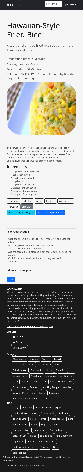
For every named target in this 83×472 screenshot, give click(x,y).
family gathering (64, 435)
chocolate (27, 407)
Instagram (19, 347)
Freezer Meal (44, 364)
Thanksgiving (19, 418)
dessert (57, 358)
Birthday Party (20, 375)
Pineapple (14, 201)
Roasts (42, 392)
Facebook (19, 336)
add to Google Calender (50, 212)
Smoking (34, 358)
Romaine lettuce (47, 441)
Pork (49, 370)
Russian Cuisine (43, 407)
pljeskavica (60, 407)
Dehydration (37, 370)
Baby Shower (19, 387)
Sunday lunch (47, 413)
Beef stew (63, 413)
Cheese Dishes (39, 381)
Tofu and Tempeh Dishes (25, 398)
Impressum (8, 460)
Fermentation (65, 381)
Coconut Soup (57, 418)
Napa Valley (40, 430)
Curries (46, 358)
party (15, 407)
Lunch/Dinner (66, 375)
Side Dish (27, 201)
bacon (39, 201)
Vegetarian (36, 375)
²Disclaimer (65, 456)
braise (33, 435)
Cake (15, 381)
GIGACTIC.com (11, 5)
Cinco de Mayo (20, 392)
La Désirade (46, 435)
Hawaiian (13, 206)
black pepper (19, 452)
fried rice (50, 201)
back (11, 279)
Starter (31, 441)
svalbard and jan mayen (25, 447)
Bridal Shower (20, 370)
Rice (52, 381)
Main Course (19, 358)
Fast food (34, 387)
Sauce (25, 381)
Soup (44, 398)
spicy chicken (19, 435)
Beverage (54, 392)
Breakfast (51, 375)
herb (70, 418)
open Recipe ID (71, 4)
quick (33, 418)
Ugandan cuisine (21, 430)
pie (33, 392)
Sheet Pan (61, 370)
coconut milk (65, 201)
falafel (34, 424)
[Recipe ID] (53, 4)
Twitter (18, 342)
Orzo (55, 447)
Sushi (57, 364)
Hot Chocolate (20, 424)
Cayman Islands (57, 430)
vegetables (18, 441)
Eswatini (45, 447)
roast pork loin (20, 413)
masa (34, 413)
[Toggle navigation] (33, 5)
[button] (12, 108)
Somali (42, 418)
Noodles (67, 387)
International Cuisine (23, 364)
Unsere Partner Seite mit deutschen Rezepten (30, 326)
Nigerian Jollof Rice (50, 424)
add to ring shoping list (21, 212)
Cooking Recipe (51, 387)
